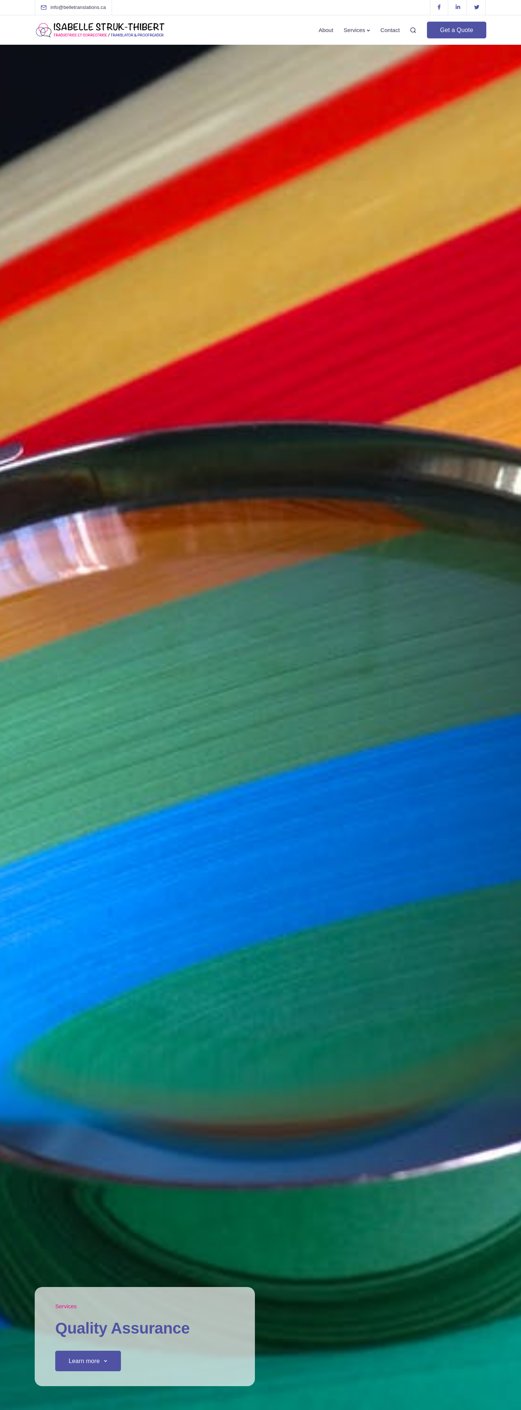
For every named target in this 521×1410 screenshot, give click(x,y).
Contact (390, 30)
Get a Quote (456, 30)
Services (354, 30)
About (326, 30)
